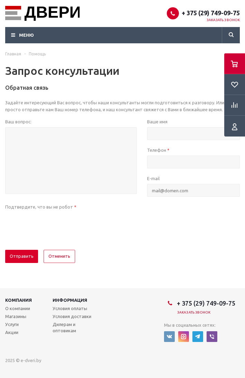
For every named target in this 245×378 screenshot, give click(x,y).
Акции (11, 332)
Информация (70, 300)
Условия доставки (72, 316)
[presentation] (57, 225)
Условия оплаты (70, 308)
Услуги (12, 324)
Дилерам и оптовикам (64, 327)
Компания (18, 300)
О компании (17, 308)
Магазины (15, 316)
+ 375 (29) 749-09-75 (211, 13)
